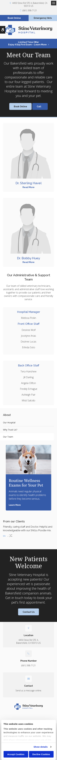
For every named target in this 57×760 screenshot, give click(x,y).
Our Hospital (9, 422)
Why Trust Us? (10, 429)
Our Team (8, 436)
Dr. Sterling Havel (28, 183)
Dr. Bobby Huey (28, 258)
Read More (28, 187)
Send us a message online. (29, 690)
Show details (41, 747)
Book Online (14, 18)
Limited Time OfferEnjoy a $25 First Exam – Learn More (27, 43)
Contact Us (29, 612)
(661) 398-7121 (29, 10)
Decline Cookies (41, 754)
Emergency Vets (43, 18)
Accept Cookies (15, 754)
